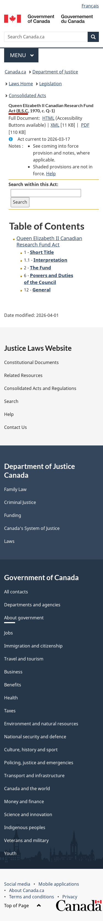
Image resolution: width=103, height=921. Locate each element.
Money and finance (24, 801)
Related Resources (23, 375)
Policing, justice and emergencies (38, 763)
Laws (9, 541)
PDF (85, 125)
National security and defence (35, 737)
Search (11, 401)
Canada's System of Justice (32, 528)
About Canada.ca (26, 890)
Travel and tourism (23, 659)
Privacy (69, 897)
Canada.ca (15, 72)
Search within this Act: (33, 184)
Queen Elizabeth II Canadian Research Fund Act (49, 241)
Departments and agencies (32, 605)
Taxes (10, 711)
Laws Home (21, 84)
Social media (17, 884)
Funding (12, 515)
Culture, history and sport (31, 750)
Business (13, 672)
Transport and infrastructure (34, 776)
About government (24, 618)
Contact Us (15, 427)
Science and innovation (28, 814)
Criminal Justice (20, 502)
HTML (48, 118)
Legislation (50, 84)
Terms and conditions (31, 897)
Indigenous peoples (24, 827)
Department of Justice (55, 72)
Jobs (8, 633)
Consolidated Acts (27, 95)
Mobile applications (58, 884)
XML (55, 125)
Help (51, 174)
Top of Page (22, 906)
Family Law (15, 489)
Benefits (12, 685)
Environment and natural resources (41, 724)
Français (90, 6)
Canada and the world (27, 788)
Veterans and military (26, 840)
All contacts (16, 592)
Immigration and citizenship (33, 646)
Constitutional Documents (31, 362)
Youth (10, 853)
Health (11, 698)
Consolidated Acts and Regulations (40, 388)
